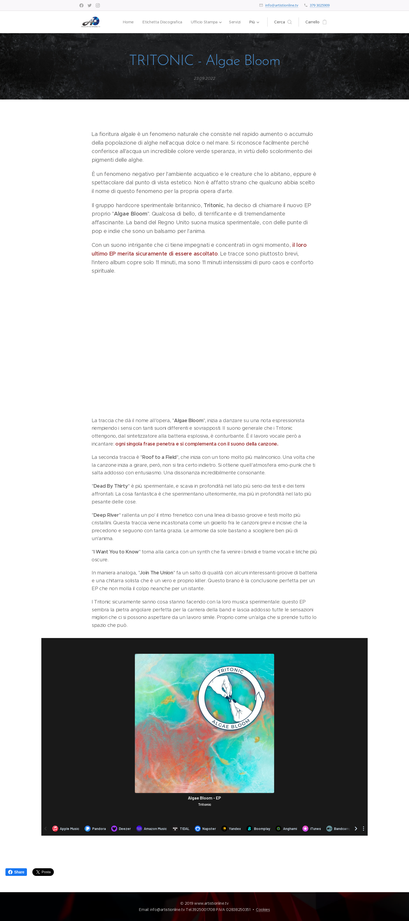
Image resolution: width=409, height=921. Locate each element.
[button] (283, 22)
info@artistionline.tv (281, 5)
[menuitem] (127, 22)
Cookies (263, 909)
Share (16, 872)
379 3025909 (320, 5)
